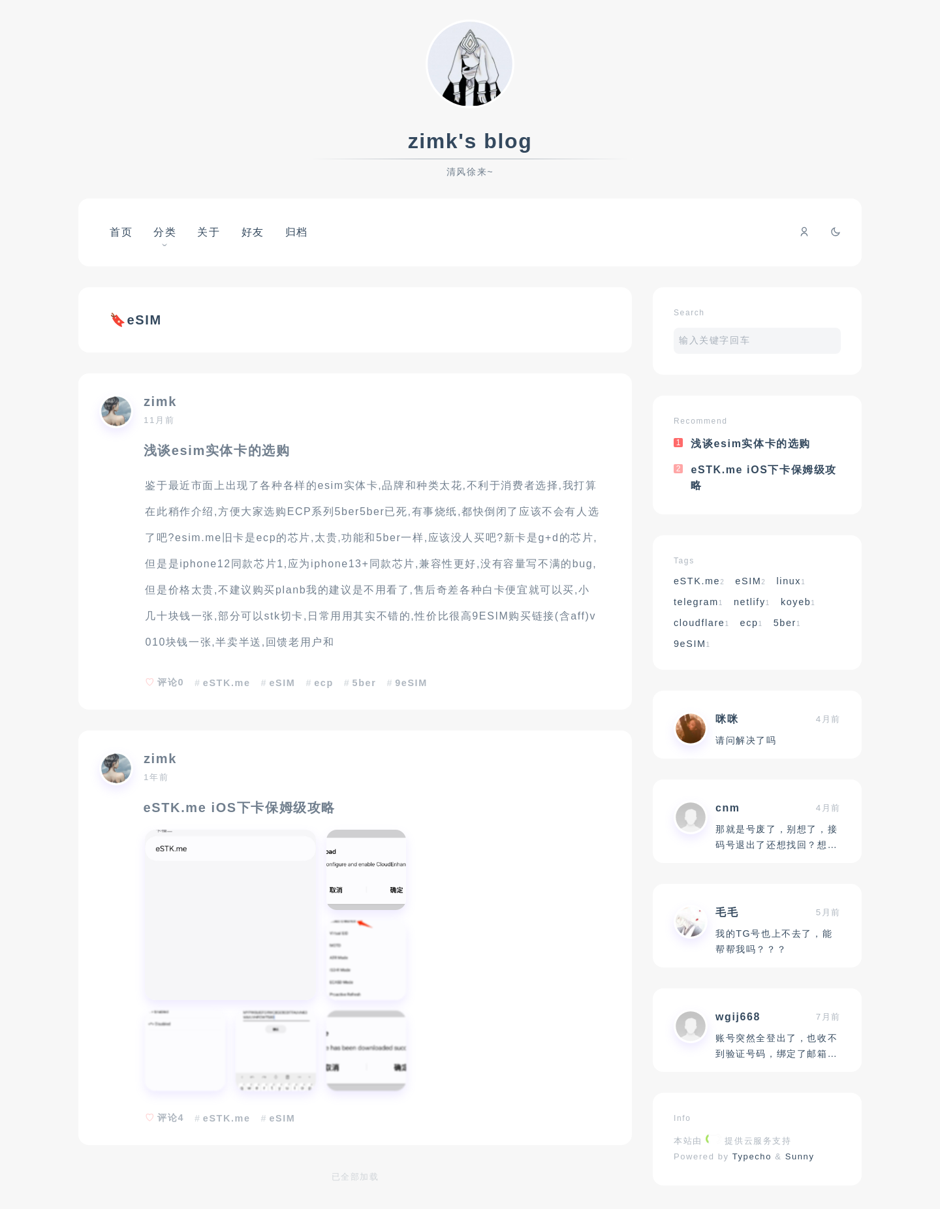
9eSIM (411, 683)
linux (791, 581)
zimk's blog (470, 141)
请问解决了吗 (746, 740)
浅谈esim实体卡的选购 (217, 450)
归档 (296, 232)
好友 (253, 232)
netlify (752, 602)
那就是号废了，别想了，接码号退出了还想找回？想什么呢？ (776, 845)
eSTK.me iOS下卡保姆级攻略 (240, 807)
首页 (121, 232)
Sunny (800, 1156)
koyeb (798, 602)
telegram (698, 602)
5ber (364, 683)
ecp (324, 683)
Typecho (752, 1156)
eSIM (282, 683)
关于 (208, 232)
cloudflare (702, 623)
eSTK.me (227, 683)
